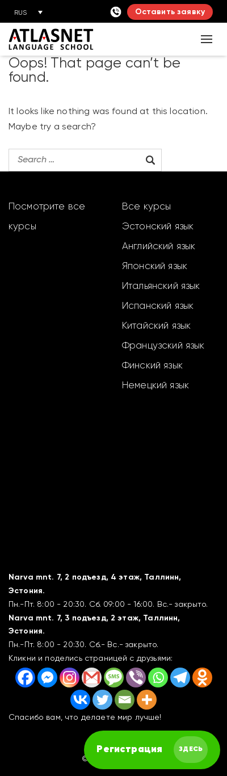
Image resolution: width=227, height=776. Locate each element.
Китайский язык (156, 326)
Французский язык (163, 346)
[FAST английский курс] (152, 750)
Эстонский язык (158, 227)
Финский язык (152, 366)
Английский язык (158, 246)
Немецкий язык (155, 386)
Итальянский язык (161, 286)
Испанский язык (158, 306)
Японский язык (154, 266)
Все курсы (146, 207)
